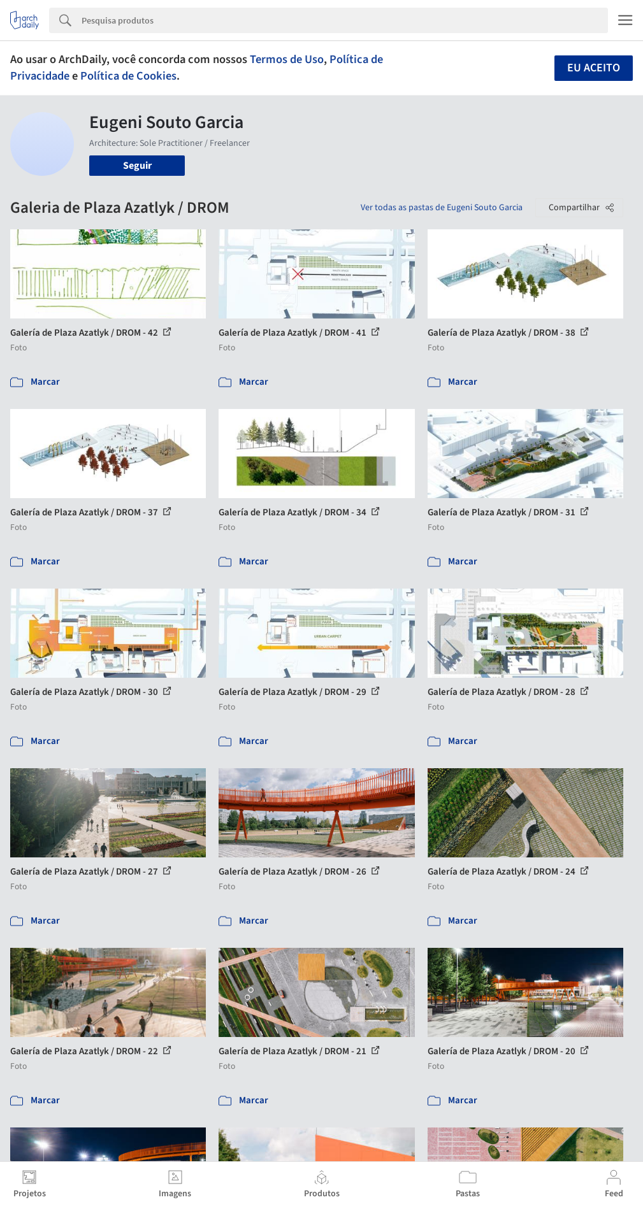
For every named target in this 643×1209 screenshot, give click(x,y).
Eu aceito (593, 68)
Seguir (137, 166)
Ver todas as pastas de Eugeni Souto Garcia (442, 207)
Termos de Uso (287, 59)
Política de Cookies (128, 76)
